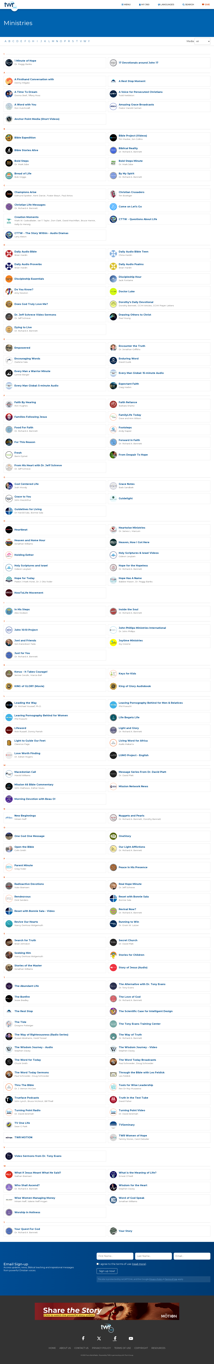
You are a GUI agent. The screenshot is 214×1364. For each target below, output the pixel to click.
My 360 (145, 4)
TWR (108, 1355)
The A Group (129, 1355)
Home (52, 1347)
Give (207, 4)
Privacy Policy (156, 1279)
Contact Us (81, 1347)
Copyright (141, 1347)
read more (139, 1263)
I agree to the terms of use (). (122, 1263)
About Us (65, 1347)
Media (190, 41)
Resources (158, 1347)
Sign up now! (107, 1270)
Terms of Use (171, 1279)
